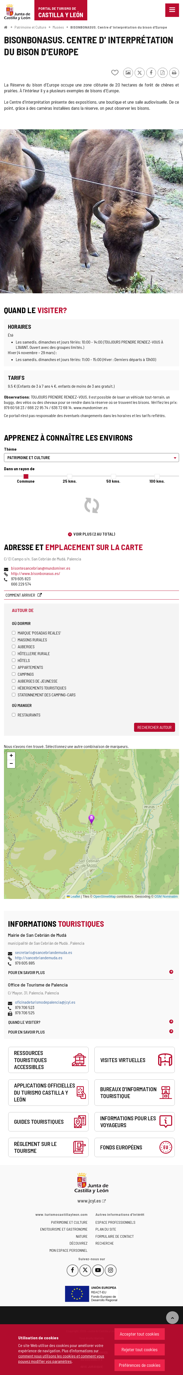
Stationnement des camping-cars (44, 694)
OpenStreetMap (104, 896)
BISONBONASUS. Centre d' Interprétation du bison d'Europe (118, 27)
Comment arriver (21, 594)
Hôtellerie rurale (31, 653)
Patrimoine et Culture (30, 27)
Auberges (23, 646)
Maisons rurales (29, 639)
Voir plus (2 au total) (94, 533)
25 (70, 480)
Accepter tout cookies (139, 1334)
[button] (11, 756)
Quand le (24, 1022)
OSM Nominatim (166, 896)
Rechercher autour (155, 727)
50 (113, 480)
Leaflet (73, 896)
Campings (23, 674)
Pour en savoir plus (26, 972)
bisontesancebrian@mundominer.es (40, 567)
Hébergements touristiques (39, 687)
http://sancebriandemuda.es (38, 957)
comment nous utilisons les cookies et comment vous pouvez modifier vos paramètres (61, 1358)
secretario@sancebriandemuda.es (43, 952)
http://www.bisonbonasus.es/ (35, 573)
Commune (26, 480)
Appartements (27, 667)
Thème (10, 448)
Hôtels (21, 660)
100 (157, 480)
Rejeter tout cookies (139, 1349)
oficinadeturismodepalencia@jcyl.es (45, 1001)
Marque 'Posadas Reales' (36, 632)
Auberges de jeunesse (35, 680)
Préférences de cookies (140, 1365)
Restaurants (26, 714)
